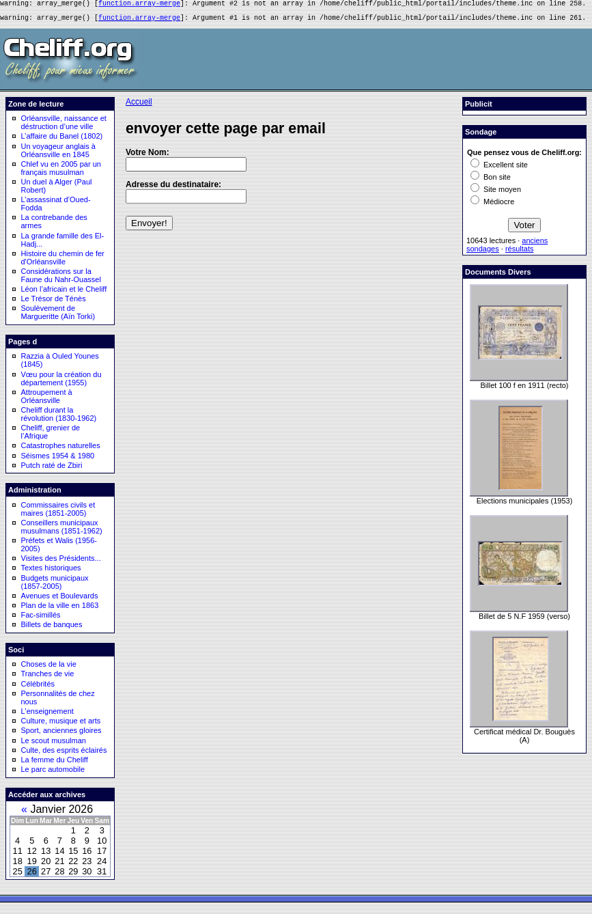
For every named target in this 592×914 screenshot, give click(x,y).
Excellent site (499, 169)
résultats (519, 253)
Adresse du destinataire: (173, 188)
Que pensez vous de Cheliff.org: (524, 156)
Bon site (490, 181)
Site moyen (495, 193)
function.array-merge (139, 5)
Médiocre (492, 206)
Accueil (139, 106)
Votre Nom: (147, 156)
